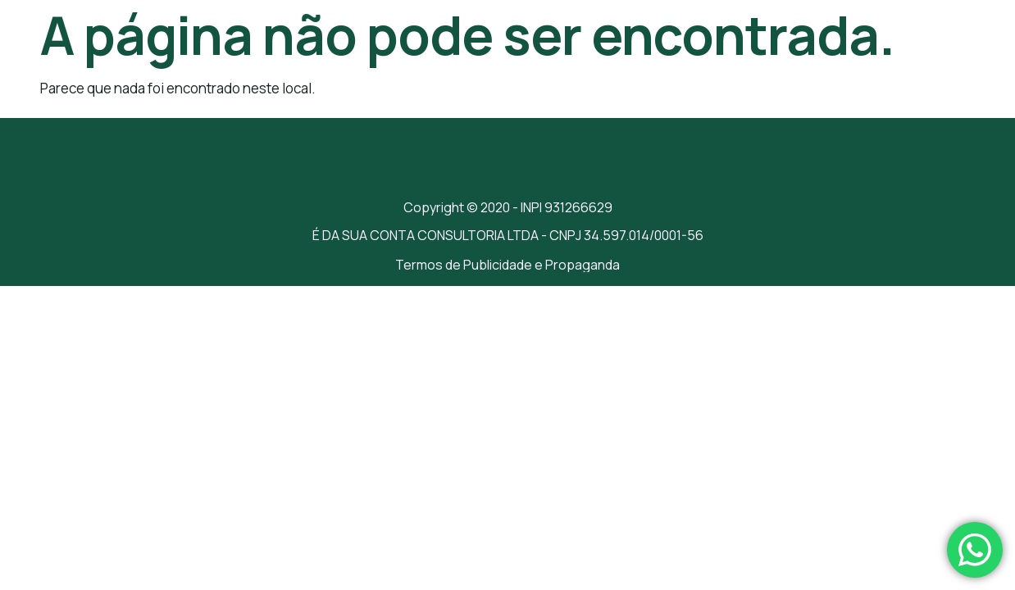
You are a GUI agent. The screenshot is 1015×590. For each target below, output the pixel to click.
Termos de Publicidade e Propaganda (507, 265)
